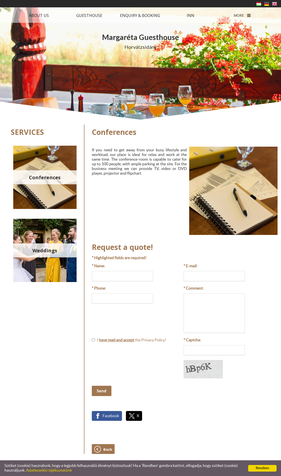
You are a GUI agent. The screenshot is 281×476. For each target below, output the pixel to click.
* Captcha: (192, 340)
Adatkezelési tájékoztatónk (49, 470)
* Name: (98, 266)
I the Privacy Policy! (131, 340)
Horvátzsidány (140, 41)
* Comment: (194, 288)
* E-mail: (191, 266)
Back (107, 449)
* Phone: (99, 288)
